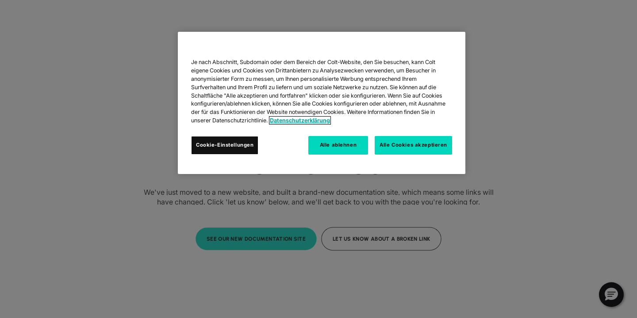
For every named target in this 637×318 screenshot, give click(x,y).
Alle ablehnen (338, 145)
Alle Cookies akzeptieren (413, 145)
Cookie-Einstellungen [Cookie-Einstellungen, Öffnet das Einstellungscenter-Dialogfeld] (224, 145)
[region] (321, 103)
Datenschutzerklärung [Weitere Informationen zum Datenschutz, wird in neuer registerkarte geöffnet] (300, 120)
